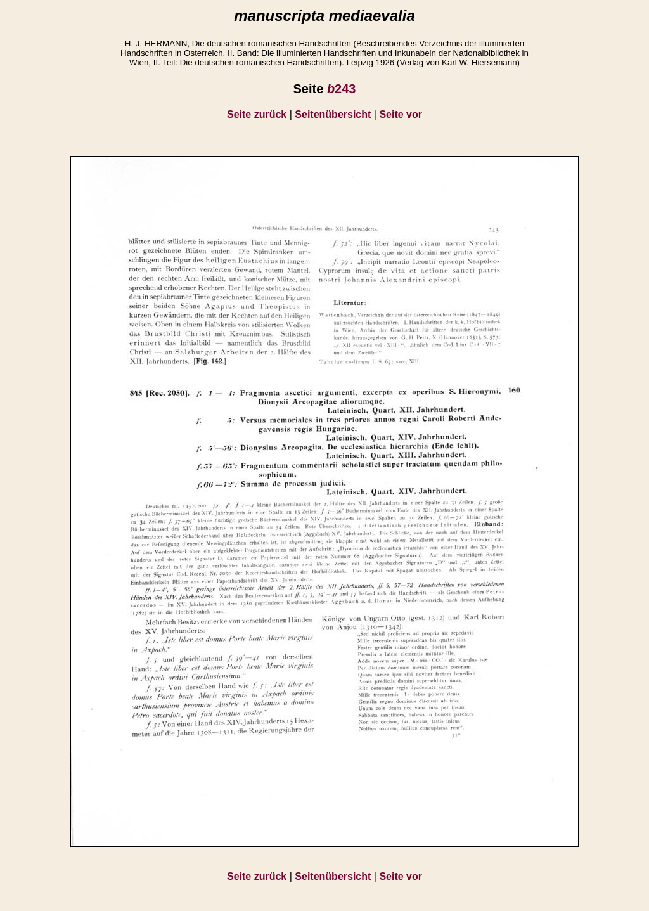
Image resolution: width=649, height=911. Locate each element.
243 (341, 89)
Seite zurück (256, 114)
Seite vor (400, 114)
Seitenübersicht (333, 114)
